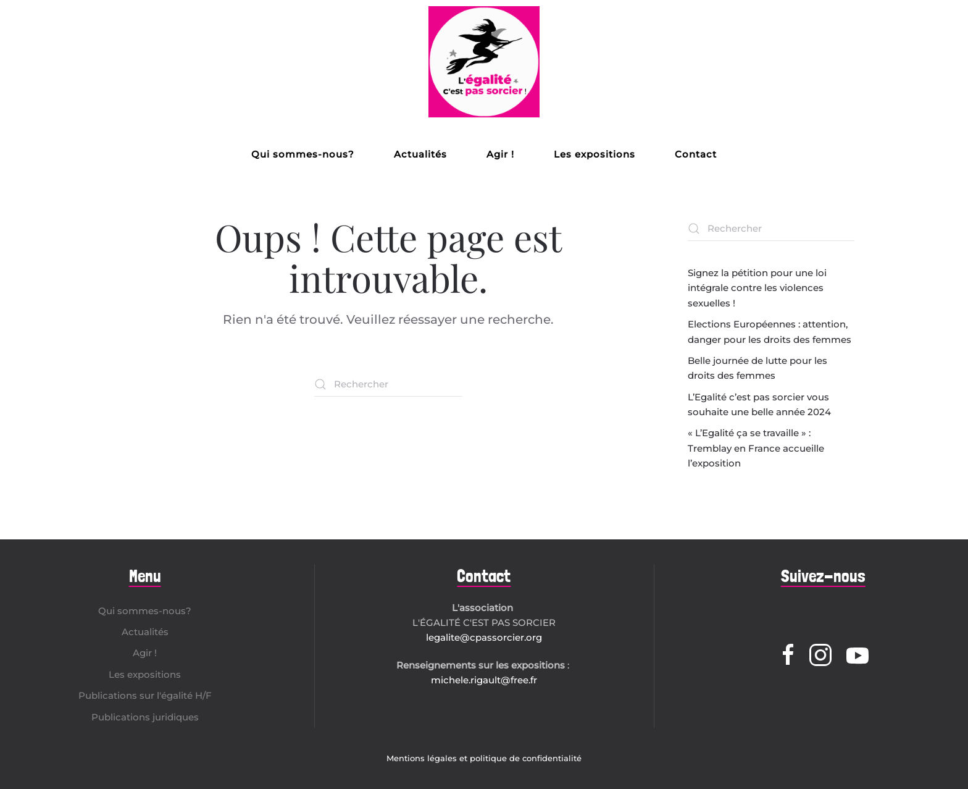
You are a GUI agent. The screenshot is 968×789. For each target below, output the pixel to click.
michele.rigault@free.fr (484, 680)
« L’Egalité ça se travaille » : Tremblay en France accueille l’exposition (756, 448)
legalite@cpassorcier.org (484, 637)
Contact (696, 154)
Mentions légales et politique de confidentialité (484, 758)
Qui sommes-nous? (302, 154)
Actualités (420, 154)
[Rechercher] (388, 384)
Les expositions (594, 154)
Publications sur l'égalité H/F (145, 695)
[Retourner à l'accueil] (484, 61)
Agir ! (500, 154)
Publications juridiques (145, 717)
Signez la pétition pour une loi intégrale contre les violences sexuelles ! (757, 288)
